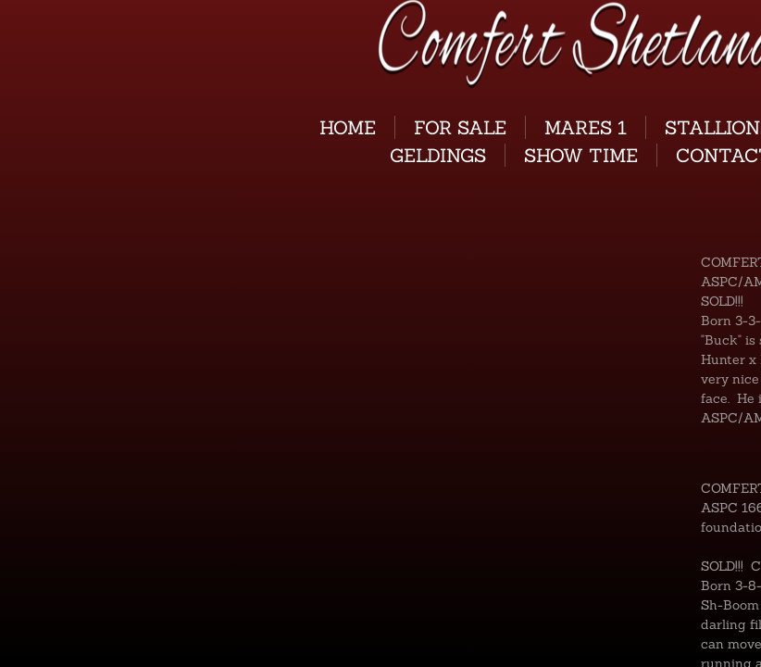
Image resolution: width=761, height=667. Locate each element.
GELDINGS (438, 155)
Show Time (581, 155)
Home (347, 127)
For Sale (460, 127)
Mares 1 (585, 127)
